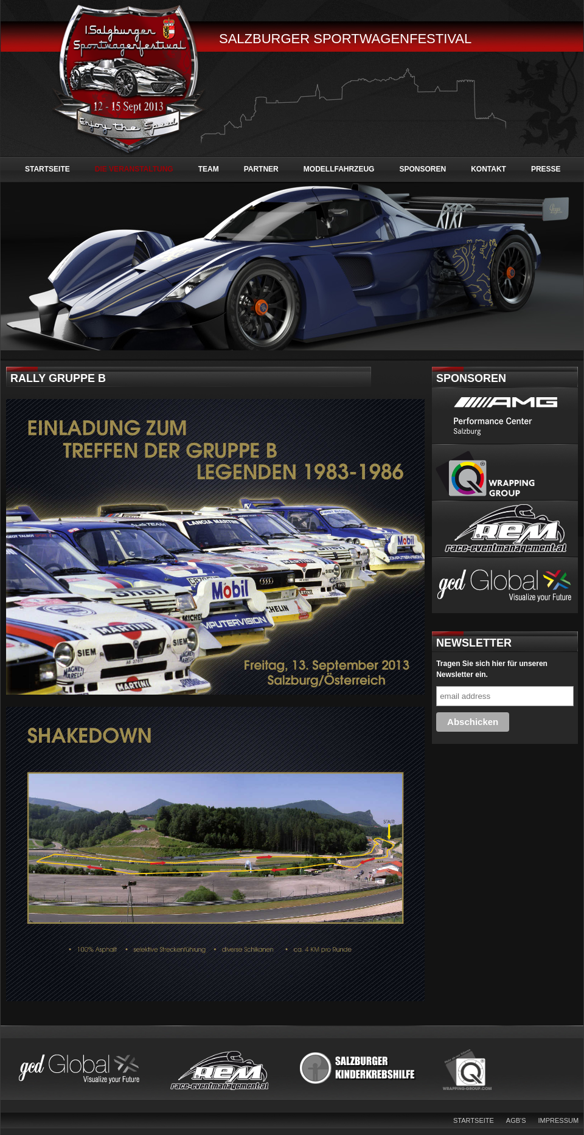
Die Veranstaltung (134, 169)
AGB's (516, 1120)
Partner (261, 169)
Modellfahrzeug (339, 169)
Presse (546, 169)
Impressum (558, 1120)
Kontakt (488, 169)
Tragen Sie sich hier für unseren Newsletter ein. (492, 669)
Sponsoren (422, 169)
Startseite (47, 169)
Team (208, 169)
